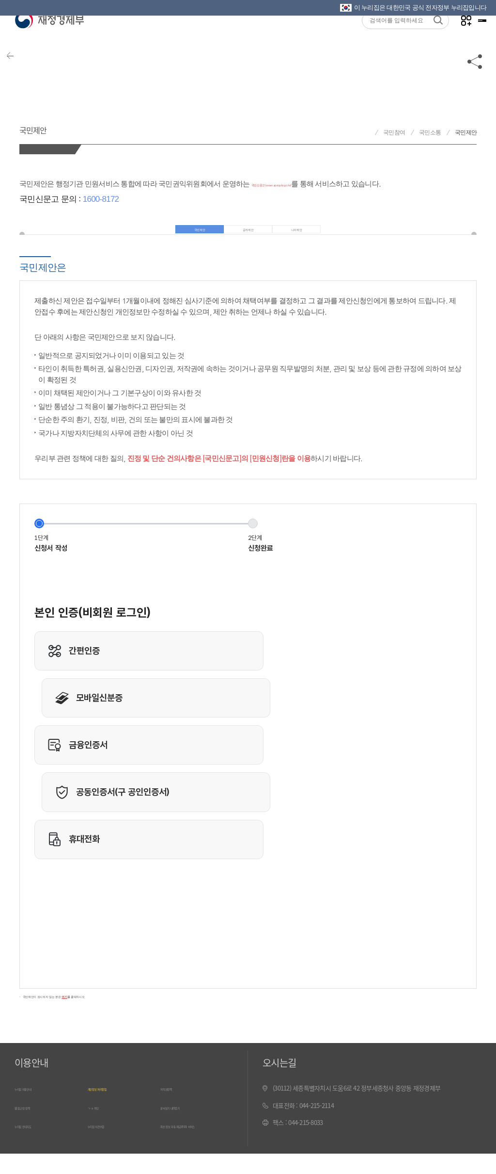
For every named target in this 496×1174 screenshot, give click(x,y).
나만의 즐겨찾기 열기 (452, 39)
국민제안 (50, 125)
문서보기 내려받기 (182, 1125)
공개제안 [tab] (248, 235)
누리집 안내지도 (34, 1142)
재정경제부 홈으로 (366, 132)
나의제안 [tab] (306, 235)
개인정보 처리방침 (110, 1108)
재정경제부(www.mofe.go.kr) (49, 39)
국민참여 (394, 132)
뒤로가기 (24, 78)
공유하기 (475, 78)
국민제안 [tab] (190, 235)
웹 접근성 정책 (32, 1125)
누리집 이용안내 (34, 1108)
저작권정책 (173, 1108)
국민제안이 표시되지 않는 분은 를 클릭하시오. (101, 1014)
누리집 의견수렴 (107, 1142)
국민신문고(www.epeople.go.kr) (301, 183)
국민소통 (430, 132)
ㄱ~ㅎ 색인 (101, 1125)
